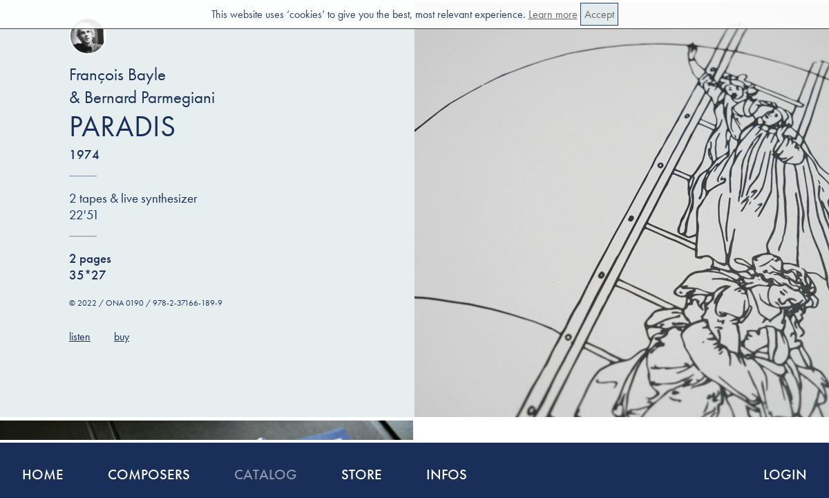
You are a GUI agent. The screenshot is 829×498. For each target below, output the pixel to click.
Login (785, 474)
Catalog (265, 474)
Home (43, 474)
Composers (149, 474)
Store (361, 474)
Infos (446, 474)
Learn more (553, 14)
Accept (599, 14)
